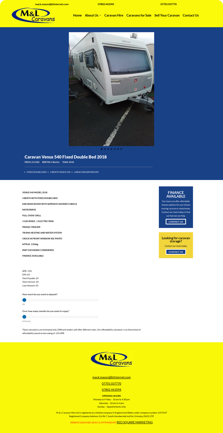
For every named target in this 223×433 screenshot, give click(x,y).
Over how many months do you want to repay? (45, 311)
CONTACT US (176, 221)
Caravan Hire (113, 15)
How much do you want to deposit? (39, 294)
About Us (91, 15)
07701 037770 (111, 383)
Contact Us (191, 15)
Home (77, 15)
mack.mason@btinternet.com (111, 377)
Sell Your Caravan (167, 15)
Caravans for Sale (138, 15)
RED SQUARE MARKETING (135, 422)
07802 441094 (111, 389)
